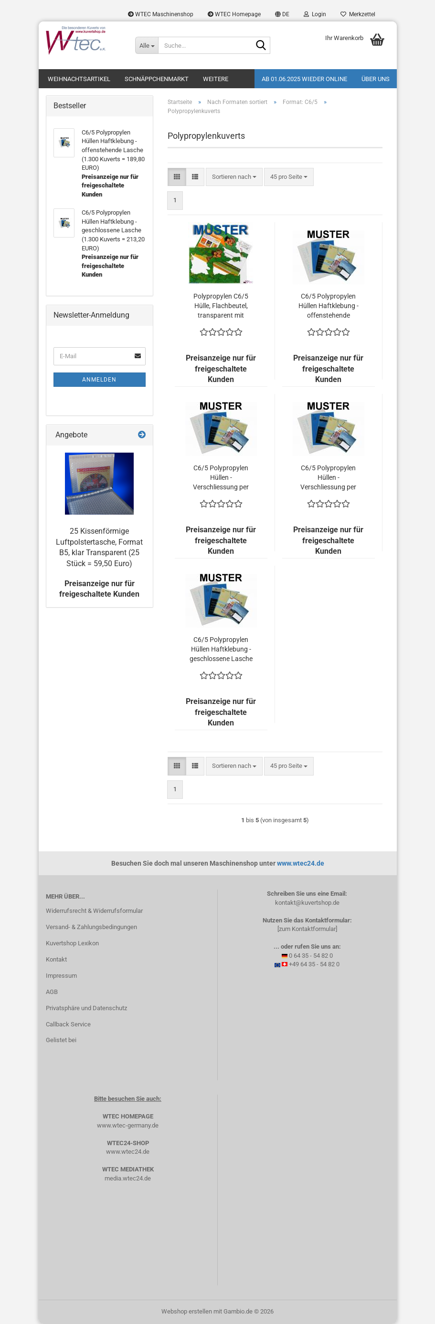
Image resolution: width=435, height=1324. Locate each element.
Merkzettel (357, 14)
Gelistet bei (61, 1040)
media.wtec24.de (128, 1178)
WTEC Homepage (234, 14)
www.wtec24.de (300, 863)
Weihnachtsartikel (79, 79)
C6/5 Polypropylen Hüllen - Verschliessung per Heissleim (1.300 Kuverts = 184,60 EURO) (328, 478)
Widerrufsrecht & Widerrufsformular (94, 910)
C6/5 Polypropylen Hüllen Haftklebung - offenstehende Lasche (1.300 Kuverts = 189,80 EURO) (328, 306)
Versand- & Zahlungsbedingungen (91, 927)
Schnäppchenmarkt (157, 79)
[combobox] (234, 177)
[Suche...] (146, 45)
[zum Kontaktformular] (307, 928)
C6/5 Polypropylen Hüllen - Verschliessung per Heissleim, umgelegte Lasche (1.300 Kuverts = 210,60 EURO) (221, 478)
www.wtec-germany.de (128, 1125)
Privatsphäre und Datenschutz (86, 1008)
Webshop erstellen (186, 1311)
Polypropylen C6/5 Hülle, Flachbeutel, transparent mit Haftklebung (220, 306)
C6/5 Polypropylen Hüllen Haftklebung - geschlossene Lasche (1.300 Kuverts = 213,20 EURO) (221, 649)
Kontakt (56, 959)
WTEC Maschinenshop (160, 14)
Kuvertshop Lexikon (72, 943)
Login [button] (315, 14)
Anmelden (99, 379)
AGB (52, 991)
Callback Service (68, 1024)
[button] (282, 14)
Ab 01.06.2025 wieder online (304, 79)
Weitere (215, 79)
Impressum (61, 975)
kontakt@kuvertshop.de (307, 902)
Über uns (375, 79)
